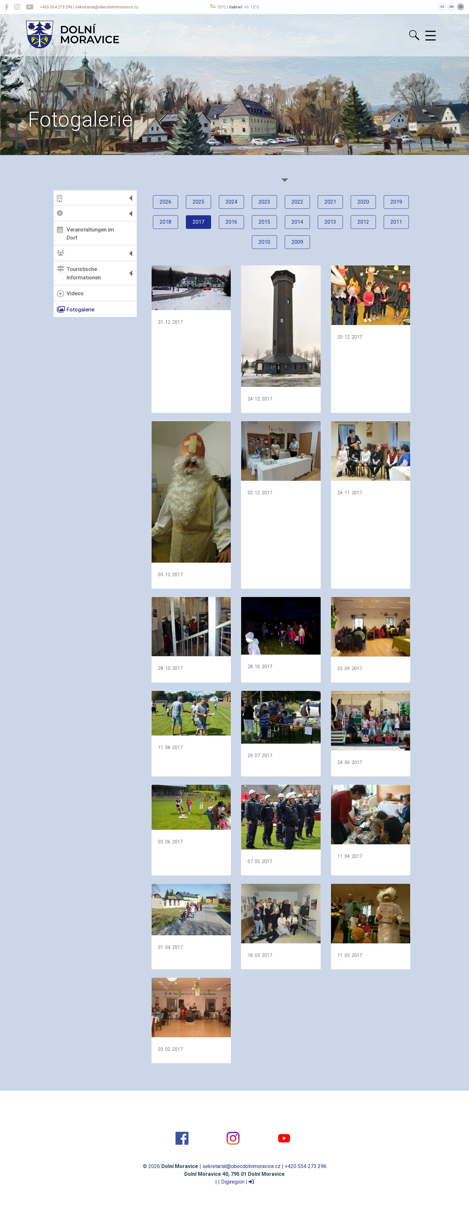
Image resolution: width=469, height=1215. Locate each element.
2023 (264, 202)
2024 (231, 202)
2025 (198, 202)
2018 (165, 222)
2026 (165, 202)
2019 (396, 202)
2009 (297, 242)
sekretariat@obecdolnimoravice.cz (241, 1166)
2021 (330, 202)
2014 (297, 222)
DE (461, 6)
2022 (297, 202)
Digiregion (232, 1182)
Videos (70, 293)
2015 (264, 222)
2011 (396, 222)
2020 (363, 202)
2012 (363, 222)
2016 (231, 222)
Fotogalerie (75, 309)
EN (451, 6)
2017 (198, 222)
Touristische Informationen (79, 273)
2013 (330, 222)
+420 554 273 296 (305, 1166)
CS (442, 6)
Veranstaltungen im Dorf (85, 233)
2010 (264, 242)
